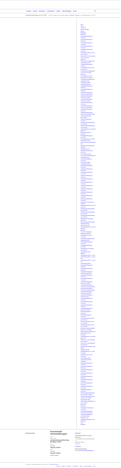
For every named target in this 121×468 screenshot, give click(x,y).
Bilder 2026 (83, 404)
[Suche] (95, 11)
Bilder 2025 (83, 338)
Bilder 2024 (83, 230)
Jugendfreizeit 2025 (85, 349)
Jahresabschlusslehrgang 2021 (87, 61)
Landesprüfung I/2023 (85, 162)
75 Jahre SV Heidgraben (86, 231)
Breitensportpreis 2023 (86, 233)
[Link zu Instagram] (94, 464)
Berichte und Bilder (85, 29)
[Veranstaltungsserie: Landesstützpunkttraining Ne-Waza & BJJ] (56, 438)
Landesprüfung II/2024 (86, 263)
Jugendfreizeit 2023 (85, 149)
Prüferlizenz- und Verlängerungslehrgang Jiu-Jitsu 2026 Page (88, 419)
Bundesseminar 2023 (85, 140)
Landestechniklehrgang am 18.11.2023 (36, 15)
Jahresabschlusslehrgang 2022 (87, 79)
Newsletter (83, 424)
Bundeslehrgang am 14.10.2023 (88, 139)
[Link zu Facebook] (92, 464)
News (82, 24)
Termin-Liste (83, 27)
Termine (82, 26)
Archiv (82, 422)
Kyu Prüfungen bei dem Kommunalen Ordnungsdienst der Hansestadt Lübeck (88, 155)
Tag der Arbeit (55, 447)
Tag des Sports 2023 (85, 225)
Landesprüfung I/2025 (85, 358)
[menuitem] (28, 11)
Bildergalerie (83, 32)
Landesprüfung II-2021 (86, 62)
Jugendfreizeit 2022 (85, 81)
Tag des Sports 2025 (85, 399)
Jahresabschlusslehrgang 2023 (87, 145)
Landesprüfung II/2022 (86, 84)
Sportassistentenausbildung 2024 (88, 331)
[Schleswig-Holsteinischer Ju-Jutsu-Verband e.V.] (60, 4)
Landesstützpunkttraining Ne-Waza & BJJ (59, 441)
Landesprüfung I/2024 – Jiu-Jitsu (88, 255)
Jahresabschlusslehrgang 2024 (87, 238)
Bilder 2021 (83, 59)
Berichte (82, 31)
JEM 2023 (83, 147)
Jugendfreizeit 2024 (85, 240)
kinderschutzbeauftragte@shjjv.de (85, 450)
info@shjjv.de (78, 446)
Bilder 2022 (83, 74)
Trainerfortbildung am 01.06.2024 (88, 336)
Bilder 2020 (83, 34)
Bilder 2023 (83, 130)
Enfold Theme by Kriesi (53, 464)
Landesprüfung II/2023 (86, 164)
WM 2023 (83, 228)
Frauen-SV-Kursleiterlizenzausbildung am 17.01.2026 (87, 408)
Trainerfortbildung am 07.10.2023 (88, 227)
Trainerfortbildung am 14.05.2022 (88, 129)
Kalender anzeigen (54, 455)
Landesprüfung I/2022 (85, 82)
